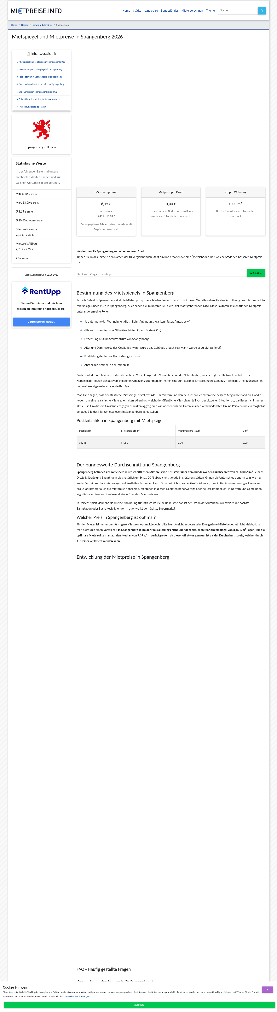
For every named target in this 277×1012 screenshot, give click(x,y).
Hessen (24, 24)
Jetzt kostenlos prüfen (41, 321)
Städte (137, 10)
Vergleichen (256, 273)
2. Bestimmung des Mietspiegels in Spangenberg (39, 69)
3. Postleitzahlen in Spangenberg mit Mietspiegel (39, 76)
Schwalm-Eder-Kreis (42, 24)
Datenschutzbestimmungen (76, 996)
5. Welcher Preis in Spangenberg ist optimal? (37, 92)
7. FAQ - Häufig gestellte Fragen (31, 106)
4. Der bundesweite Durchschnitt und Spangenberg (40, 84)
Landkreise (151, 10)
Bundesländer (169, 10)
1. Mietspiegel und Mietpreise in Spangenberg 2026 (41, 62)
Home (126, 10)
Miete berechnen (192, 10)
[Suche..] (238, 10)
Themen (211, 10)
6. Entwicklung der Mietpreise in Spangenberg (38, 99)
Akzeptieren (139, 1005)
